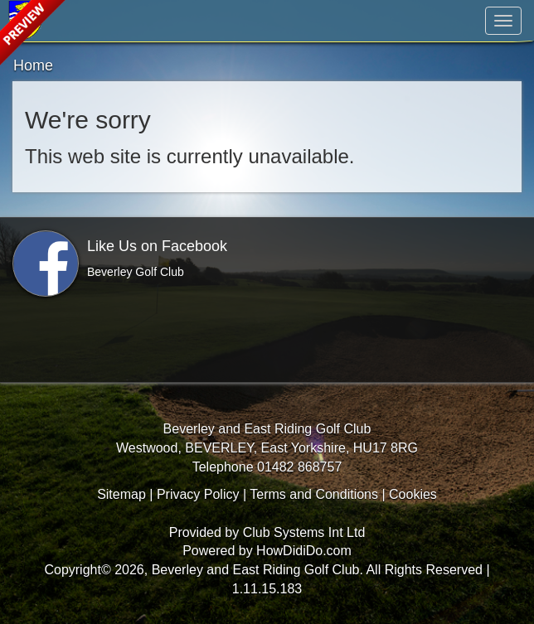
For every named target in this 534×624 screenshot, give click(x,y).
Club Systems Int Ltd (304, 532)
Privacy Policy (198, 494)
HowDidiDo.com (304, 551)
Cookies (413, 494)
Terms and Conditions (314, 494)
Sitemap (121, 494)
